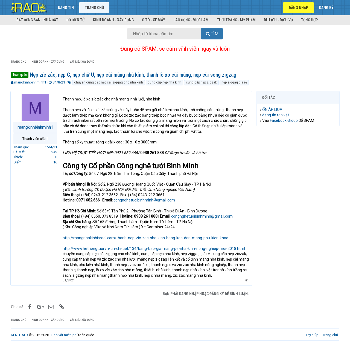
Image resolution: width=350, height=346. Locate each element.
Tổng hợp (309, 20)
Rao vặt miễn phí (64, 335)
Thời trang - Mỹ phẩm (236, 20)
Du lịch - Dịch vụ (278, 20)
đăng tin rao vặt (276, 115)
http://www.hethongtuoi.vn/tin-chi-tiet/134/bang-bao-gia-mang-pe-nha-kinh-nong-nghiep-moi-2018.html (154, 248)
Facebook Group (284, 120)
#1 (247, 280)
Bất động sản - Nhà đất (37, 20)
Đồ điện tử (75, 20)
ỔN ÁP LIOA (273, 109)
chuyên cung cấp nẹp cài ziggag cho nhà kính (108, 82)
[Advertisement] (298, 214)
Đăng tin (66, 7)
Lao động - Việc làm (191, 20)
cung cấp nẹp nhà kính (164, 82)
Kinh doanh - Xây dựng (113, 20)
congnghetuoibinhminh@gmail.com (145, 200)
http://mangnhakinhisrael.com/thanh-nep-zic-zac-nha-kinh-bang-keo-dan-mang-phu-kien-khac (146, 238)
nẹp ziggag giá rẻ (234, 82)
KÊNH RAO (19, 335)
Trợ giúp (312, 335)
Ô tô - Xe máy (153, 20)
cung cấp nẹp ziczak (201, 82)
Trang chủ (94, 7)
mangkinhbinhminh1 (30, 82)
